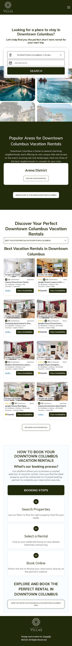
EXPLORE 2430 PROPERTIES (36, 178)
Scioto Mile (16, 286)
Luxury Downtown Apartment (52, 406)
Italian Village (50, 286)
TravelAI (47, 636)
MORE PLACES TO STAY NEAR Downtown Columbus (36, 195)
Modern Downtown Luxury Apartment (17, 365)
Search (36, 71)
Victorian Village (18, 410)
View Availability (25, 290)
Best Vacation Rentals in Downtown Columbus (28, 240)
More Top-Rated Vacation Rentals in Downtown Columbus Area (36, 604)
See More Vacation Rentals (36, 427)
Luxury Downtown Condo (16, 282)
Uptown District (18, 328)
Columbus (8, 286)
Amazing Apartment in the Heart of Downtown (17, 324)
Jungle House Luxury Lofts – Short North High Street (51, 283)
